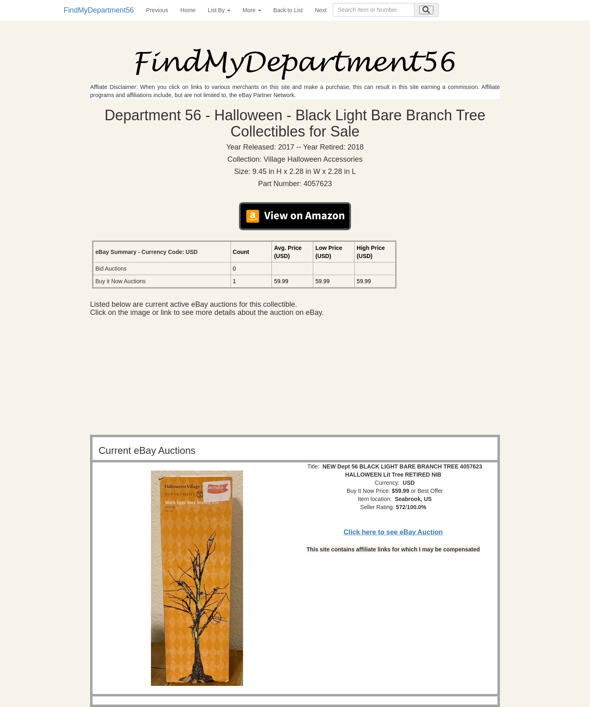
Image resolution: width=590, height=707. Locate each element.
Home (188, 10)
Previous (157, 10)
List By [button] (219, 10)
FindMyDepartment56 (99, 10)
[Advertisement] (295, 378)
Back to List (288, 10)
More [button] (252, 10)
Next (321, 10)
